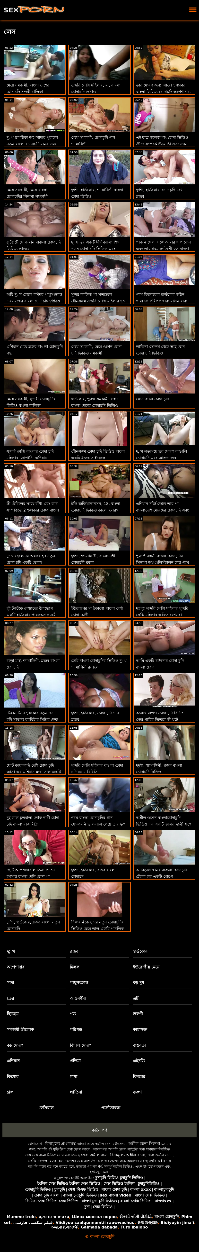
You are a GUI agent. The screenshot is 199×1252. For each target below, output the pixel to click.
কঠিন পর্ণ (99, 1130)
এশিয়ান (13, 1060)
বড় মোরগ (15, 1045)
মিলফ (74, 967)
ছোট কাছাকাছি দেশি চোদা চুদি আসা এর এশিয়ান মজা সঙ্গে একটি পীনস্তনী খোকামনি (34, 772)
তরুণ (137, 1092)
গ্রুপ (10, 1092)
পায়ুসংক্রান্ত (79, 982)
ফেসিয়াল (46, 1107)
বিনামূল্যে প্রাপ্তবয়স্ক (60, 1143)
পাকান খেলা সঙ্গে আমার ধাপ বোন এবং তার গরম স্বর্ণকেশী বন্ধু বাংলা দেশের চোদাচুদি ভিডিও (163, 249)
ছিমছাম (12, 1013)
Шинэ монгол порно (94, 1216)
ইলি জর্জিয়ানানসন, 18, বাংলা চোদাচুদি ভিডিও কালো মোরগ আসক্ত (95, 510)
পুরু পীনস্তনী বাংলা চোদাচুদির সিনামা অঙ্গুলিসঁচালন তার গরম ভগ (162, 562)
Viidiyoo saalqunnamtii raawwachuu (95, 1222)
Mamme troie (21, 1216)
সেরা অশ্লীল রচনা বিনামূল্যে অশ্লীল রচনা (113, 1155)
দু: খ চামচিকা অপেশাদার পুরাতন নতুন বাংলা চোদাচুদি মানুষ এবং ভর (32, 144)
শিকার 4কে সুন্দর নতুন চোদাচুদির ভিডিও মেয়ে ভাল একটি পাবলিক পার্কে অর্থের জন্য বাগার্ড (97, 928)
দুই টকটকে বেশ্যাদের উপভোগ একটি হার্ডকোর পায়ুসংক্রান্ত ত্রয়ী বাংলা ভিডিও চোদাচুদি (32, 615)
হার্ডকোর (140, 951)
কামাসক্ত (140, 1029)
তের (10, 998)
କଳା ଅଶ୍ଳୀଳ (148, 1222)
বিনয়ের (139, 1076)
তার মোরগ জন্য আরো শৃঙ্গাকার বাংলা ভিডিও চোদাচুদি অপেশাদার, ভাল (163, 92)
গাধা (73, 1076)
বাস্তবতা (139, 1045)
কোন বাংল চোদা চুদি (152, 399)
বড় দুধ (138, 982)
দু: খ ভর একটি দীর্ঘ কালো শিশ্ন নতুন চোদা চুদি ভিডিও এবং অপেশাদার (95, 249)
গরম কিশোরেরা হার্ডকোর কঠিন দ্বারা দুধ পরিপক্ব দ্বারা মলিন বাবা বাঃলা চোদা (161, 301)
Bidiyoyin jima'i (177, 1222)
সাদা (10, 982)
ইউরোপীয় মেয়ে (146, 967)
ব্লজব (74, 951)
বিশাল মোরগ (80, 1045)
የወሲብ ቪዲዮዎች (64, 1227)
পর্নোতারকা (110, 1107)
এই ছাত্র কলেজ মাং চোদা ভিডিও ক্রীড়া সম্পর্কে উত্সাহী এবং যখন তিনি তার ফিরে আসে (162, 144)
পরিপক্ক (76, 1029)
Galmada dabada (99, 1227)
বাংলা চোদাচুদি (167, 1216)
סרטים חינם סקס (53, 1216)
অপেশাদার (15, 967)
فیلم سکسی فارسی (33, 1222)
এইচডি (139, 1060)
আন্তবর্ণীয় (78, 998)
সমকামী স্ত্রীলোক (20, 1029)
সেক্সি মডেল (37, 1160)
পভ (73, 1013)
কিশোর (12, 1076)
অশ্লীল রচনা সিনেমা (144, 1143)
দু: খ (11, 951)
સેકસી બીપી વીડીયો (136, 1216)
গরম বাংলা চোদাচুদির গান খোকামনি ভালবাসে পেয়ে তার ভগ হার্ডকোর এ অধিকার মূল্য (98, 824)
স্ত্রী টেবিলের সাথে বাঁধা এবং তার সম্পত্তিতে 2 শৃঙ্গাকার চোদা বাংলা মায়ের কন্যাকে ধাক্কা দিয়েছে (33, 510)
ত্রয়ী (136, 998)
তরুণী (138, 1013)
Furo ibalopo (134, 1227)
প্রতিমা (75, 1060)
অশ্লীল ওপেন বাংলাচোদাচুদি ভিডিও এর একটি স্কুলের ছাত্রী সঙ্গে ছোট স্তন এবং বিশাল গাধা (163, 824)
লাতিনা (76, 1092)
